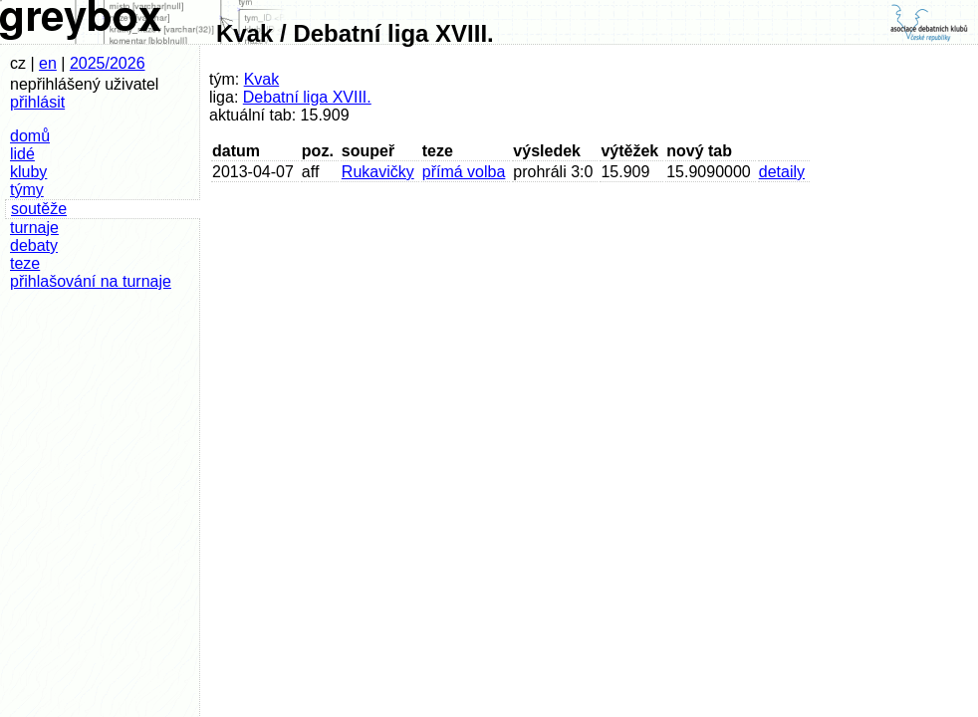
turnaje (34, 227)
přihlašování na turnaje (90, 281)
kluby (28, 171)
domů (30, 135)
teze (25, 263)
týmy (27, 189)
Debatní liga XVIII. (307, 97)
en (48, 63)
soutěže (39, 208)
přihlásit (37, 102)
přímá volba (464, 171)
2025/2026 (107, 63)
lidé (22, 153)
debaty (34, 245)
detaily (782, 171)
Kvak (262, 79)
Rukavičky (378, 171)
